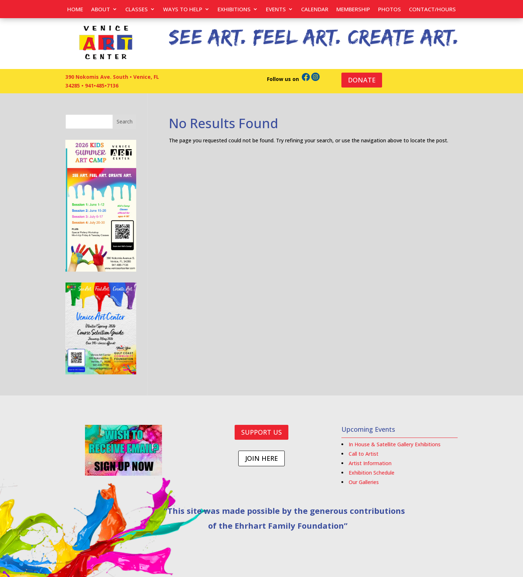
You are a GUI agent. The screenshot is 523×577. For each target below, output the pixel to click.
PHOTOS (389, 10)
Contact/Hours (432, 10)
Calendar (314, 10)
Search (125, 121)
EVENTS (276, 10)
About (100, 10)
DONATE (362, 80)
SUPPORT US (261, 432)
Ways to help (182, 10)
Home (75, 10)
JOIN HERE (261, 458)
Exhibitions (234, 10)
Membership (353, 10)
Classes (136, 10)
